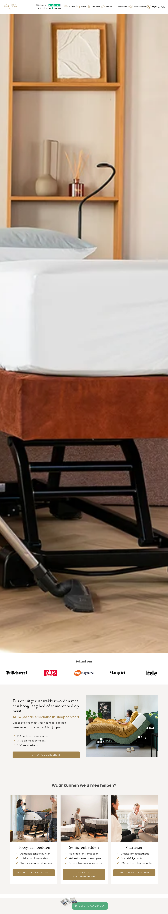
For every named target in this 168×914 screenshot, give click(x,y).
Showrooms (123, 6)
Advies (109, 6)
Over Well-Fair (140, 6)
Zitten (83, 6)
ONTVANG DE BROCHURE (46, 755)
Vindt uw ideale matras (134, 873)
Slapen (72, 6)
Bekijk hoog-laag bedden (33, 873)
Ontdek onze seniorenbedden (84, 875)
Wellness (96, 6)
